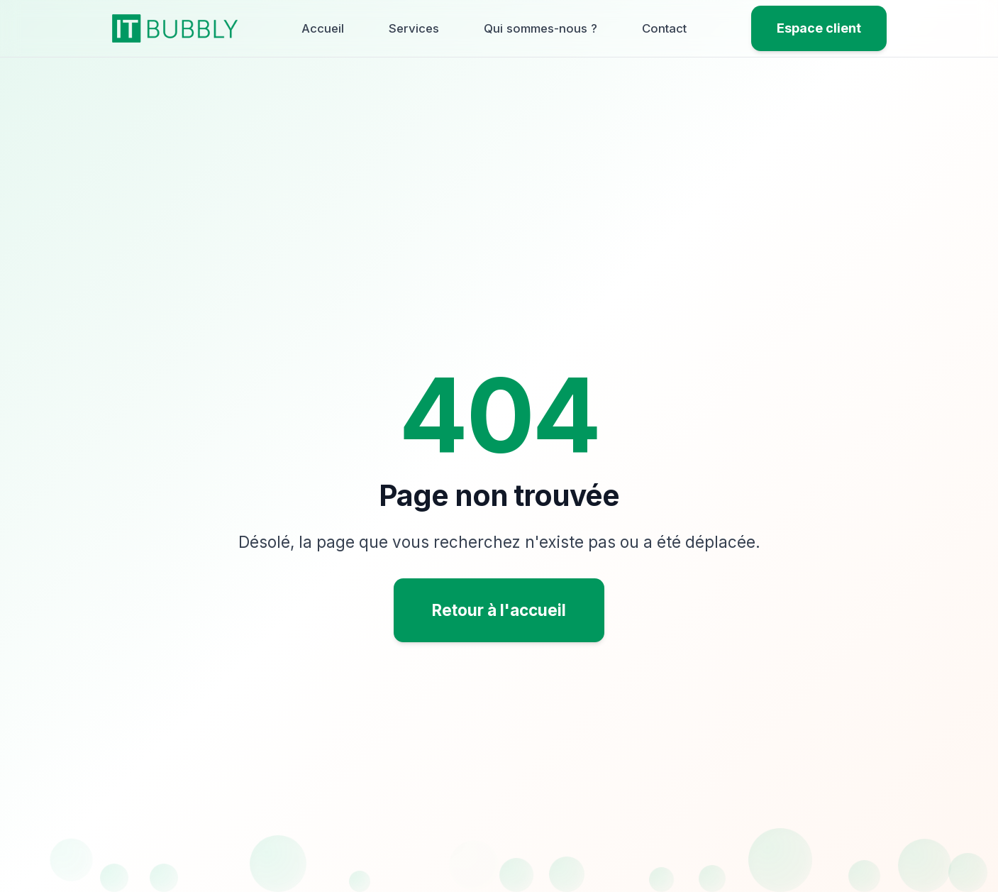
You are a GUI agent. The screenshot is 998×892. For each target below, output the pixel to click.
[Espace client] (819, 29)
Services (414, 28)
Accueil (322, 28)
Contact (664, 28)
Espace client (819, 28)
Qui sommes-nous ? (540, 28)
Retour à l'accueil (499, 610)
